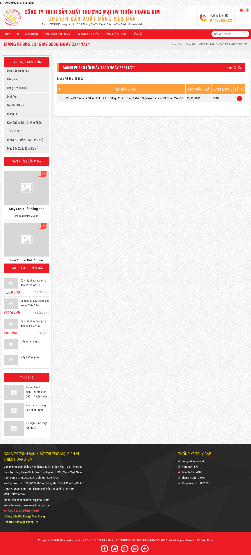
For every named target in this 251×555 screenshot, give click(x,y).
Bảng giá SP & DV (116, 34)
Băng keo (12, 79)
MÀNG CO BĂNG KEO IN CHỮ (24, 140)
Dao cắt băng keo (17, 71)
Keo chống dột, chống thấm (24, 122)
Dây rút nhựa (15, 105)
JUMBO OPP (14, 131)
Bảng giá (190, 44)
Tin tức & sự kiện (87, 34)
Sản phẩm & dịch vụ (57, 34)
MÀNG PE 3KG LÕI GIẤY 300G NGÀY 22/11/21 (223, 44)
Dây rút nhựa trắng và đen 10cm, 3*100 (33, 323)
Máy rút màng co (30, 341)
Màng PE (12, 114)
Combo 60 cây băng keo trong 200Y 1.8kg (34, 303)
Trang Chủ (176, 44)
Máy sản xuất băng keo (21, 148)
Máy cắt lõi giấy (29, 357)
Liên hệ (137, 34)
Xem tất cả (234, 67)
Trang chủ (12, 34)
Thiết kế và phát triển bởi (181, 540)
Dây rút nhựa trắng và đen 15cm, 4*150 (33, 283)
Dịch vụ (11, 96)
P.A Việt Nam (205, 540)
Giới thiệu (31, 34)
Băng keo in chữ (16, 88)
